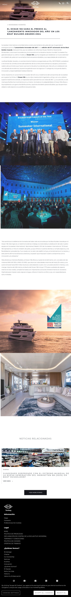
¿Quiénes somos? (10, 566)
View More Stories (35, 492)
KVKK (6, 531)
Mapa (6, 518)
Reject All (62, 593)
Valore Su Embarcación (12, 576)
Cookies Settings (11, 593)
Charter (6, 554)
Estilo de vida (9, 571)
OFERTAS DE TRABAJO (12, 543)
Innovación (8, 564)
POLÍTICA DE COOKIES (12, 541)
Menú (4, 4)
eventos (7, 562)
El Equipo (7, 569)
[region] (35, 589)
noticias (7, 559)
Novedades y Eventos (16, 24)
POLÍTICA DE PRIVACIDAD (13, 534)
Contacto (7, 520)
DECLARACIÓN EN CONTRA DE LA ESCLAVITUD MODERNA (25, 536)
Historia (7, 574)
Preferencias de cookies (12, 523)
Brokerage (7, 552)
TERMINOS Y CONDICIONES (14, 539)
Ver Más (7, 481)
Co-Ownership (9, 557)
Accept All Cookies (44, 593)
